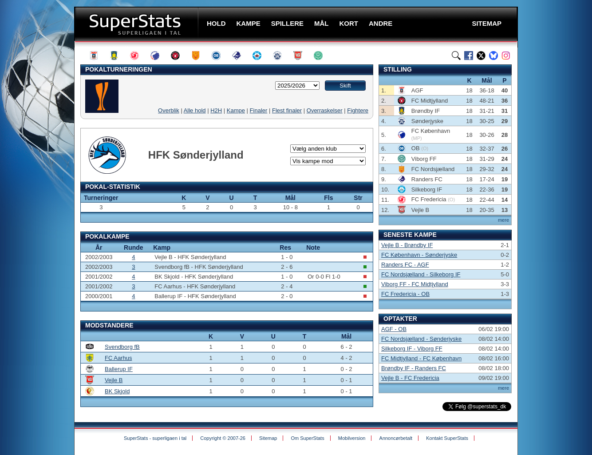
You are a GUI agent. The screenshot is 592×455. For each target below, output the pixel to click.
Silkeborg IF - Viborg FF (411, 348)
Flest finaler (287, 110)
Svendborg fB (122, 346)
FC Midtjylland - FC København (421, 358)
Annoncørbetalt (396, 438)
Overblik (168, 110)
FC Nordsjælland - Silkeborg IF (420, 274)
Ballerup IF (119, 369)
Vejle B (113, 380)
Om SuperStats (307, 438)
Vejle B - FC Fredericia (410, 378)
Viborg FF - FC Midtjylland (414, 284)
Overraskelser (325, 110)
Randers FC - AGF (405, 264)
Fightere (357, 110)
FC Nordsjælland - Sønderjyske (421, 338)
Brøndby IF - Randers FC (413, 368)
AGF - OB (394, 329)
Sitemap (268, 438)
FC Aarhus (118, 358)
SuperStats (137, 24)
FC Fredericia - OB (405, 294)
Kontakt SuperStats (447, 438)
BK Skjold (117, 391)
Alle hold (195, 110)
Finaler (259, 110)
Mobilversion (352, 438)
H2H (216, 110)
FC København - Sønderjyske (419, 254)
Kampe (236, 110)
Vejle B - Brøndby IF (407, 245)
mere (503, 220)
